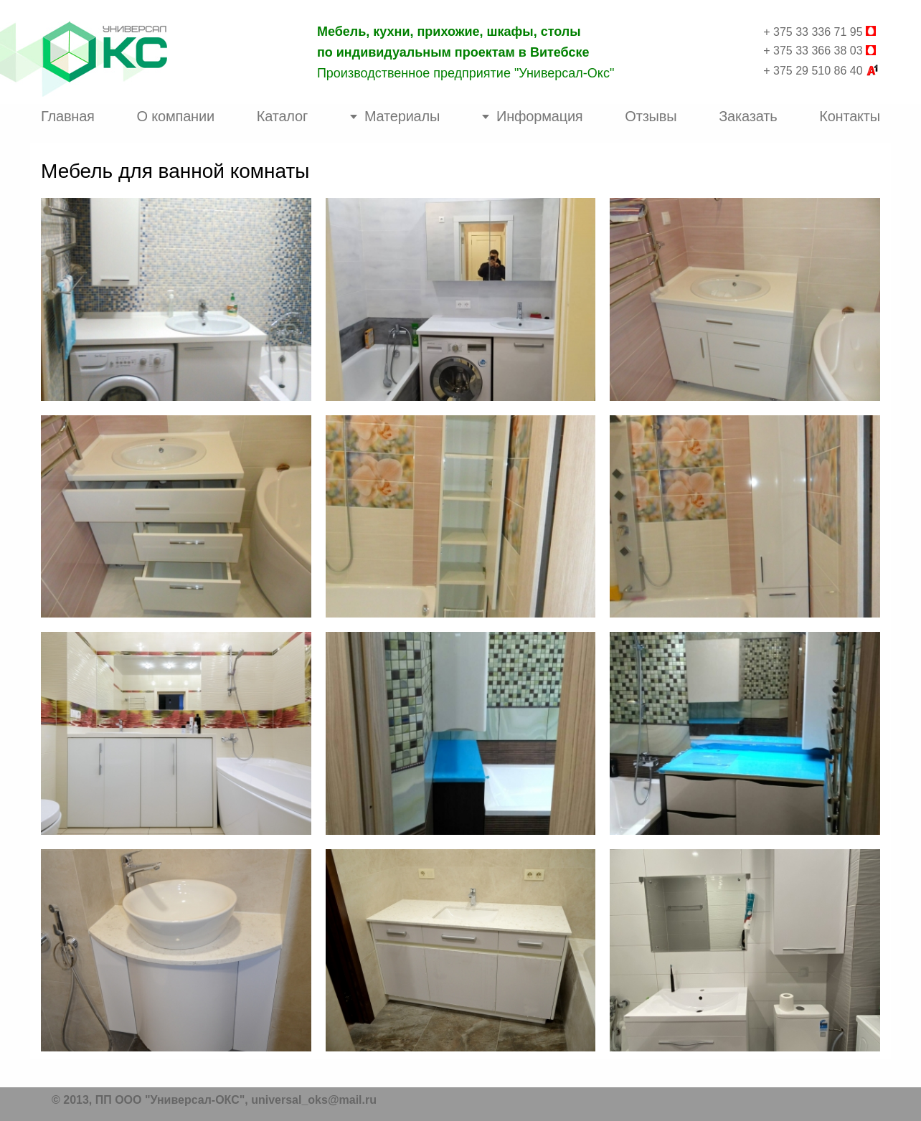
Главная (68, 116)
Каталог (282, 116)
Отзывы (650, 116)
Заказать (748, 116)
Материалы (402, 116)
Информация (539, 116)
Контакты (849, 116)
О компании (175, 116)
